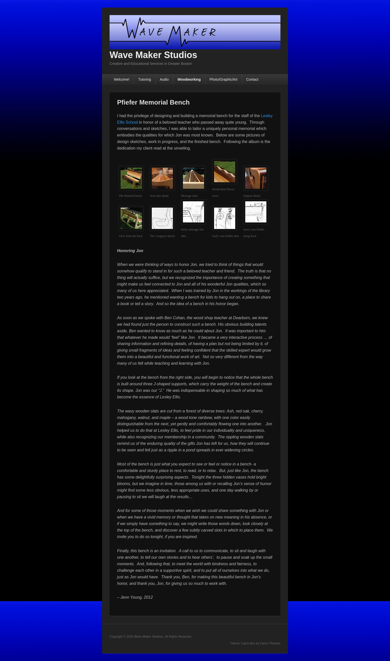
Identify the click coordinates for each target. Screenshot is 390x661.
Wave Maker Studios (153, 55)
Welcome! (121, 79)
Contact (252, 79)
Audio (164, 79)
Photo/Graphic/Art (223, 79)
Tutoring (144, 79)
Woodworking (189, 79)
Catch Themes (270, 643)
